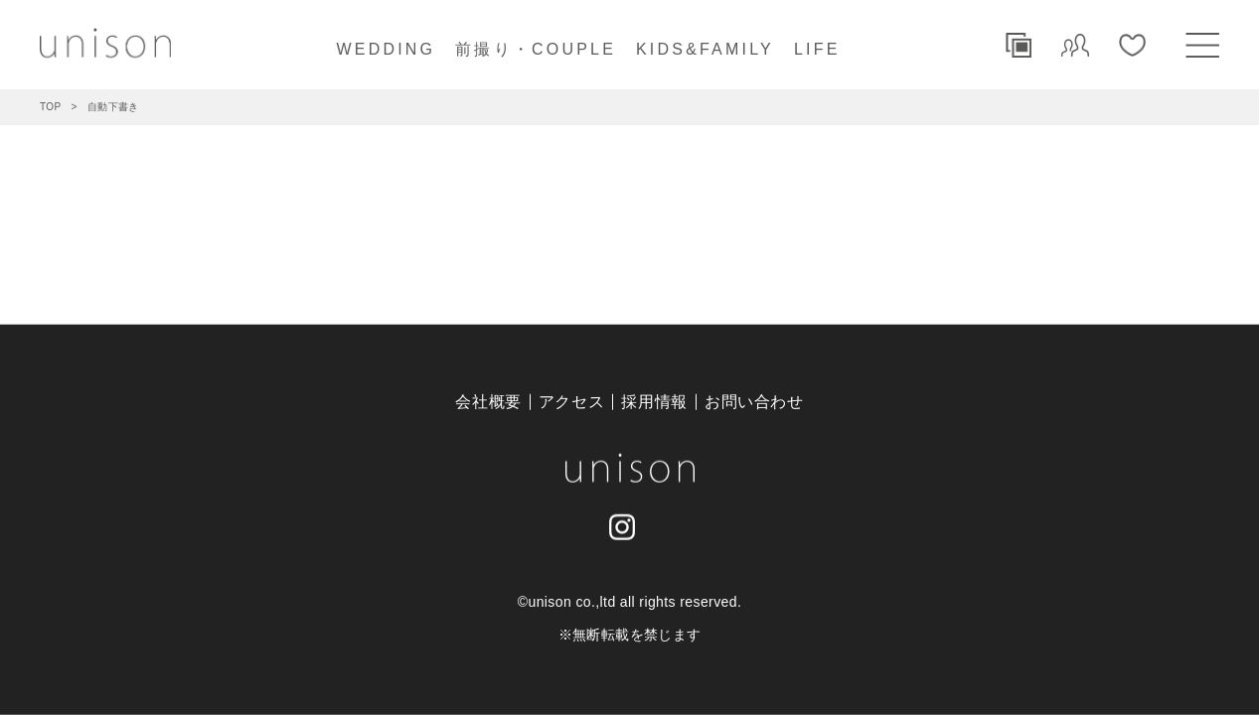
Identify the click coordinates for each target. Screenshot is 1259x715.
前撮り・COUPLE (535, 49)
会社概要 (488, 401)
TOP (51, 106)
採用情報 (654, 401)
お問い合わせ (754, 401)
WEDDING (385, 49)
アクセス (572, 401)
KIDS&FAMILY (705, 49)
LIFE (817, 49)
